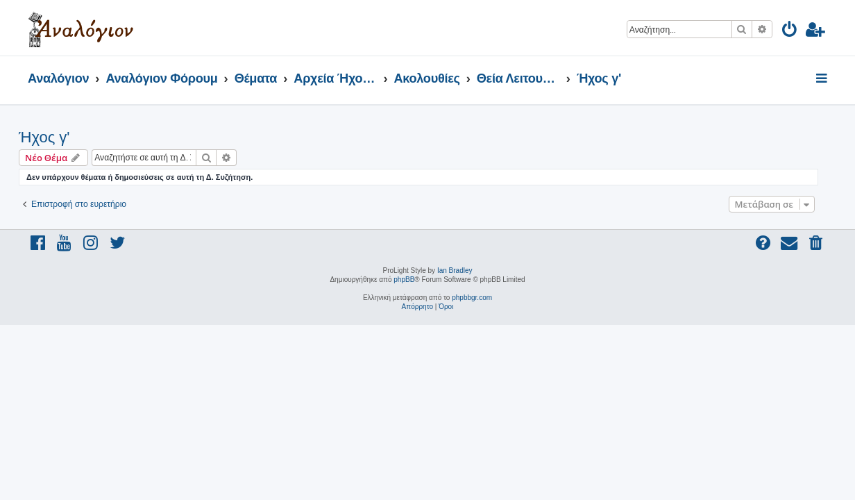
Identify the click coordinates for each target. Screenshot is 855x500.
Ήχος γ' (53, 137)
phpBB (403, 279)
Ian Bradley (455, 270)
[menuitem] (790, 31)
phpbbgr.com (472, 297)
